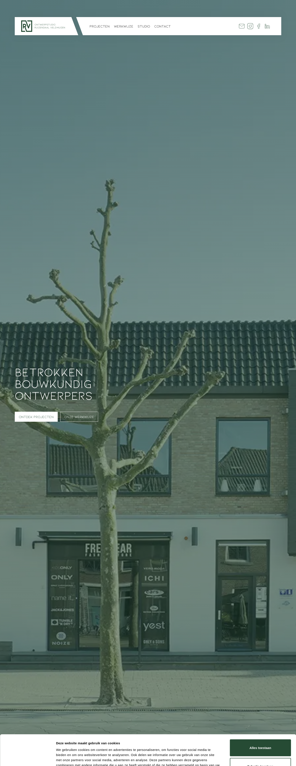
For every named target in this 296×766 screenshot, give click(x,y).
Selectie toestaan (260, 736)
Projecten (100, 26)
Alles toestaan (260, 717)
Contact (162, 26)
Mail (242, 26)
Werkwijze (123, 26)
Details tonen (231, 757)
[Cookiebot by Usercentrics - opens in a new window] (27, 757)
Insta (250, 26)
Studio (144, 26)
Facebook (259, 26)
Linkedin (267, 26)
